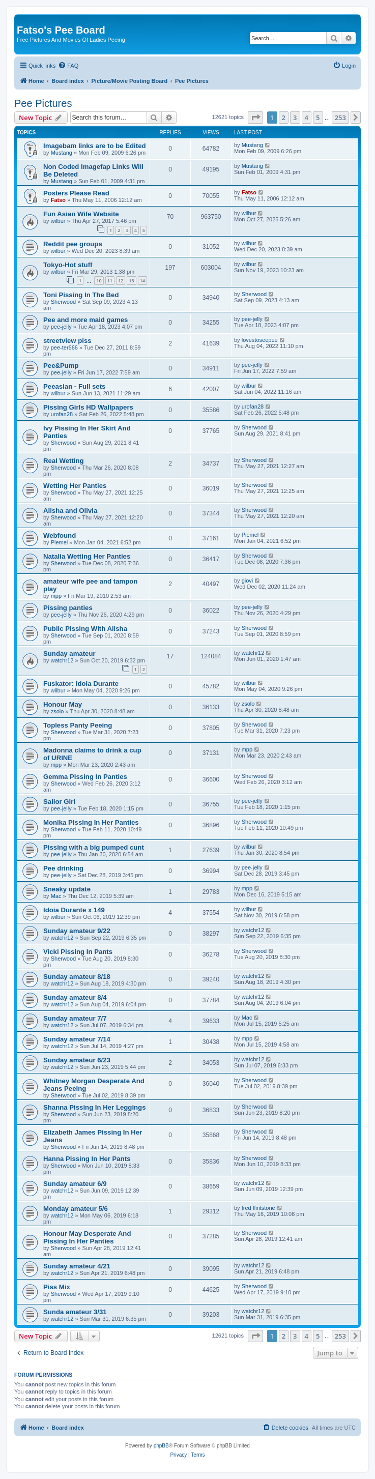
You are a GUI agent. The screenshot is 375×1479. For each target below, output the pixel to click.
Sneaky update (67, 889)
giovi (247, 580)
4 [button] (306, 117)
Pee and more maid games (85, 320)
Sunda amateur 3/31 (75, 1312)
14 (142, 280)
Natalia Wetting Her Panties (86, 556)
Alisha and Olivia (70, 510)
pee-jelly (61, 327)
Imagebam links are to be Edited (94, 146)
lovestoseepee (260, 340)
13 (131, 280)
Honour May (62, 704)
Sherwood (63, 302)
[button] (255, 117)
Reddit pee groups (72, 244)
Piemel (59, 542)
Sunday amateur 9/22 (76, 931)
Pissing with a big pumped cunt (93, 847)
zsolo (57, 711)
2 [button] (283, 117)
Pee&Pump (61, 365)
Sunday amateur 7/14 (76, 1039)
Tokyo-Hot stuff (67, 265)
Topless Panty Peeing (77, 725)
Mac (56, 896)
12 (120, 280)
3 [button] (295, 117)
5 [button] (318, 117)
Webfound (59, 535)
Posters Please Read (76, 193)
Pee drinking (63, 868)
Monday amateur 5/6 (75, 1208)
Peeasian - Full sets (74, 386)
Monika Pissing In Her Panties (91, 822)
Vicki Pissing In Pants (77, 951)
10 (98, 280)
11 (109, 280)
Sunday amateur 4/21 (76, 1266)
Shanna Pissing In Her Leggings (94, 1107)
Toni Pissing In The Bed (81, 295)
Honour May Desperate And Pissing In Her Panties (87, 1237)
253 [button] (340, 117)
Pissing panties (68, 608)
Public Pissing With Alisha (85, 628)
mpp (56, 596)
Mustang (61, 153)
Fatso (58, 200)
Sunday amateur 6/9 (75, 1183)
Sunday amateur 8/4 (75, 997)
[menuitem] (68, 66)
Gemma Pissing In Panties (85, 776)
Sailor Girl (59, 801)
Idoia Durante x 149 (74, 910)
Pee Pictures (43, 103)
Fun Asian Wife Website (81, 214)
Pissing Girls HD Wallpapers (88, 407)
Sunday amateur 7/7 (75, 1018)
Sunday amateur (69, 653)
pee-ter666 (64, 347)
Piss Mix (56, 1287)
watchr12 (62, 660)
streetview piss (67, 340)
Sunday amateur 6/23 (76, 1060)
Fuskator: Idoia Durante (81, 683)
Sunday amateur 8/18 (76, 976)
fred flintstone (258, 1208)
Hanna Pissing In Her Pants (86, 1159)
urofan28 (62, 414)
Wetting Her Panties (74, 485)
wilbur (58, 221)
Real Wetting (63, 461)
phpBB (161, 1445)
